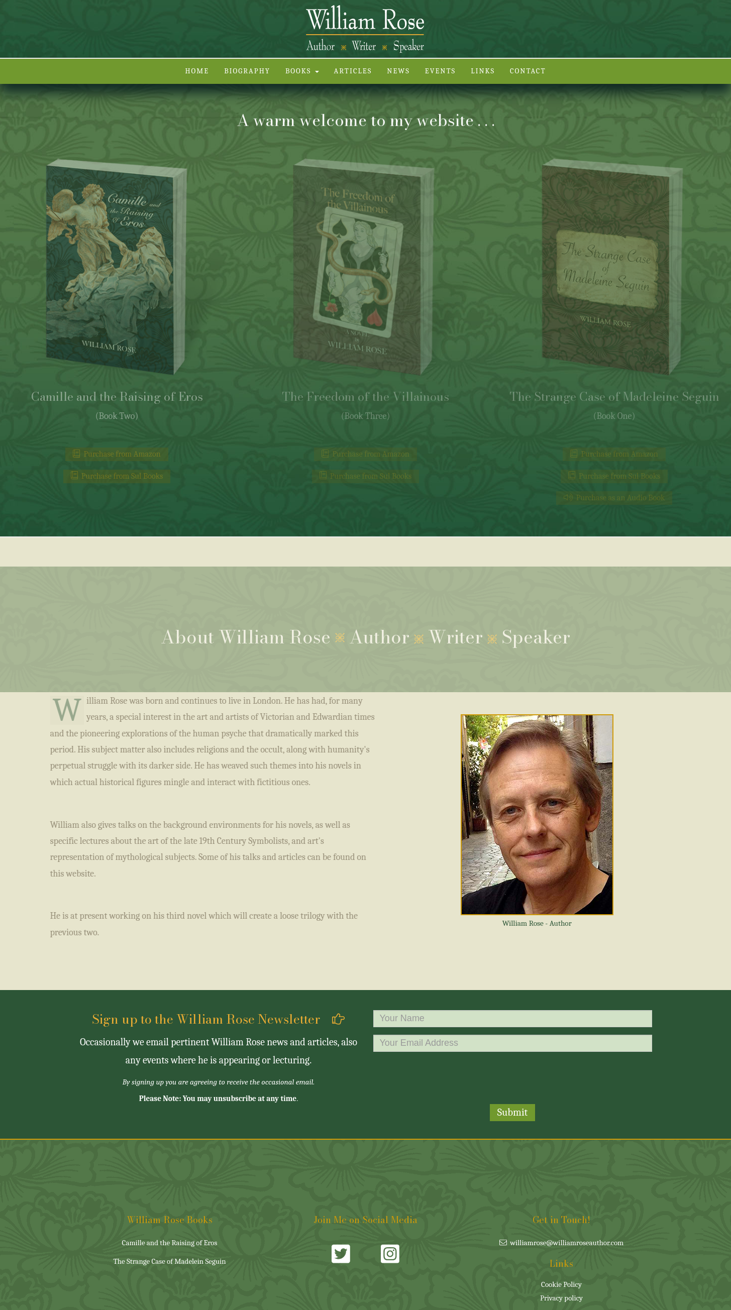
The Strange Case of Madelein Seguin (169, 1261)
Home (197, 71)
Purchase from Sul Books (117, 475)
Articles (353, 71)
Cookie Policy (561, 1284)
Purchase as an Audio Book (614, 497)
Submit (512, 1112)
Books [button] (302, 71)
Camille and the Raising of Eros (170, 1242)
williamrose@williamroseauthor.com (561, 1242)
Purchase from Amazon (116, 454)
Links (483, 71)
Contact (528, 71)
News (398, 71)
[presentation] (512, 1079)
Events (440, 71)
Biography (247, 71)
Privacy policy (561, 1297)
